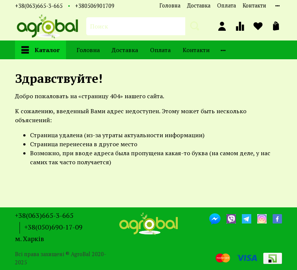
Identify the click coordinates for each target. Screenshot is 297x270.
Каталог (40, 50)
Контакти (254, 5)
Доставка (198, 5)
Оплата (226, 5)
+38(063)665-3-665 (39, 5)
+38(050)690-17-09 (53, 226)
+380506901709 (94, 5)
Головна (169, 5)
